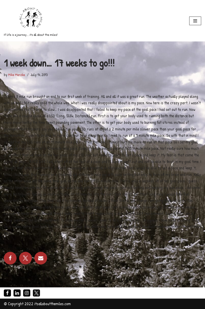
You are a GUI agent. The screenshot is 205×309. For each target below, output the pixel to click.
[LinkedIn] (17, 293)
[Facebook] (7, 293)
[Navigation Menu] (195, 21)
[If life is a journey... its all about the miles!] (31, 21)
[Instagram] (26, 293)
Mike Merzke (16, 74)
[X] (36, 293)
